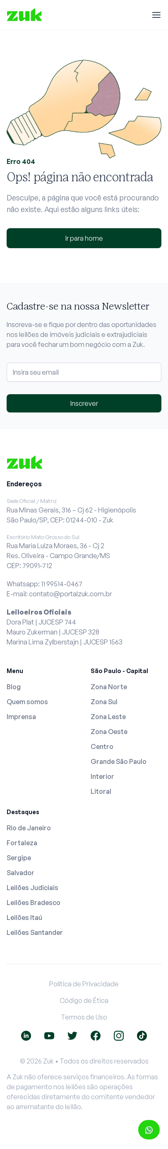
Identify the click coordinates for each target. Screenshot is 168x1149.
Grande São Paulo (118, 761)
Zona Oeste (109, 731)
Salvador (20, 872)
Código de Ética (84, 1000)
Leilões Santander (35, 932)
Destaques (23, 811)
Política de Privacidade (84, 984)
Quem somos (27, 702)
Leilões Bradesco (33, 902)
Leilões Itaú (24, 917)
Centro (102, 746)
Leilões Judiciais (32, 887)
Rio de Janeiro (29, 828)
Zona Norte (109, 687)
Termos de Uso (84, 1017)
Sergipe (19, 858)
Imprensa (21, 716)
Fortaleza (22, 843)
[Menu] (156, 15)
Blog (14, 687)
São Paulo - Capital (119, 670)
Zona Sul (104, 702)
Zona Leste (108, 716)
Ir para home (84, 238)
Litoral (101, 791)
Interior (102, 776)
